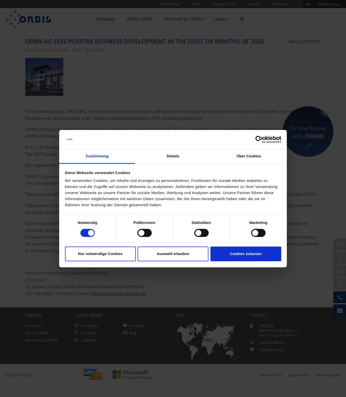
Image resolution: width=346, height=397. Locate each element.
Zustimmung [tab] (97, 156)
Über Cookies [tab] (248, 156)
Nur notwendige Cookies (100, 254)
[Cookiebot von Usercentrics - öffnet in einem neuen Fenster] (259, 139)
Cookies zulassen (246, 254)
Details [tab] (173, 156)
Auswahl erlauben (173, 254)
